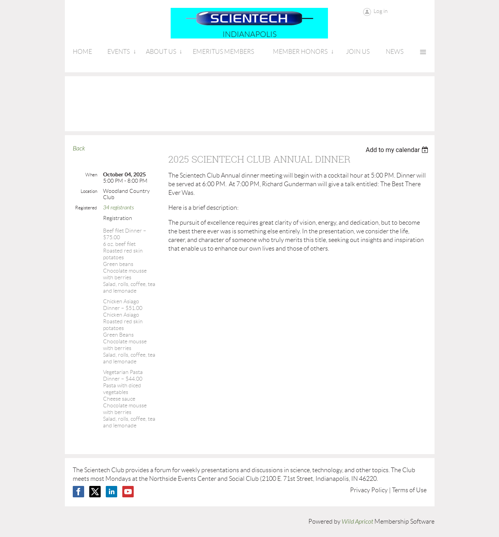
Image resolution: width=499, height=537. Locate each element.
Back (79, 148)
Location (89, 191)
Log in (381, 11)
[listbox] (398, 150)
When (91, 174)
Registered (86, 207)
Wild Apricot (357, 521)
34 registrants (118, 207)
